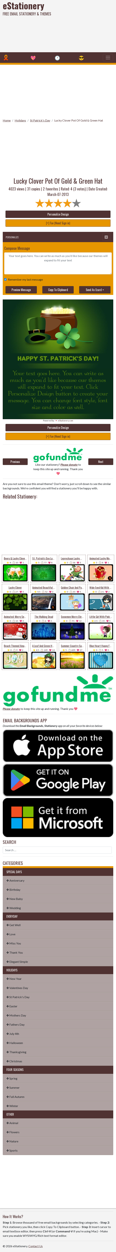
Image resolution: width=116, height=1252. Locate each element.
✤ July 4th (12, 1033)
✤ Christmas (14, 1061)
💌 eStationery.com (64, 420)
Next (100, 461)
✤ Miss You (13, 943)
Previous (15, 461)
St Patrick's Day (40, 120)
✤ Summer (13, 1087)
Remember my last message (24, 279)
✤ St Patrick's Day (18, 997)
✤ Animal (12, 1123)
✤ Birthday (13, 889)
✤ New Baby (14, 898)
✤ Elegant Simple (17, 961)
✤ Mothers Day (16, 1015)
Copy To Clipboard (58, 290)
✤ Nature (12, 1141)
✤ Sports (12, 1150)
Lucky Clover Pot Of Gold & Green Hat (78, 120)
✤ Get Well (13, 925)
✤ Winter (12, 1106)
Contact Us (35, 1246)
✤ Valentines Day (17, 988)
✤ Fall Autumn (15, 1096)
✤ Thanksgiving (16, 1052)
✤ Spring (11, 1078)
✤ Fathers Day (15, 1024)
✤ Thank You (14, 952)
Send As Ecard (94, 290)
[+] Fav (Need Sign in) (58, 223)
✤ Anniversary (15, 880)
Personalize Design (58, 214)
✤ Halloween (14, 1043)
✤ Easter (11, 1006)
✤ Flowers (12, 1132)
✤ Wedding (13, 908)
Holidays (20, 120)
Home (7, 120)
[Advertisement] (78, 25)
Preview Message (21, 290)
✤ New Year (14, 978)
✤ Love (10, 934)
